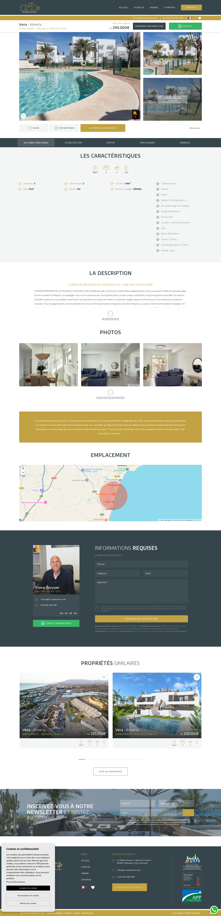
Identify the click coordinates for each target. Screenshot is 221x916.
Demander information (149, 26)
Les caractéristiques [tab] (36, 142)
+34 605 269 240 (46, 605)
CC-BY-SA (197, 520)
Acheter (139, 7)
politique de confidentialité (152, 822)
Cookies (76, 913)
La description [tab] (73, 142)
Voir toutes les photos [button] (110, 394)
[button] (34, 128)
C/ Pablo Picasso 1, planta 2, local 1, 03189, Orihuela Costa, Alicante (134, 861)
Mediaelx (195, 913)
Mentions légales (55, 913)
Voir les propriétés (110, 771)
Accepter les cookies (28, 888)
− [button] (23, 473)
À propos (169, 7)
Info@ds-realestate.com (145, 18)
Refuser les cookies (28, 903)
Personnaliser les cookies (28, 895)
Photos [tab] (110, 142)
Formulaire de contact (129, 887)
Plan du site (87, 913)
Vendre (154, 7)
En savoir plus (110, 315)
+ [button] (23, 468)
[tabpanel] (64, 710)
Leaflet (161, 520)
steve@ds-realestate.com (50, 599)
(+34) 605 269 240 (173, 18)
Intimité (67, 913)
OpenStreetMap (178, 520)
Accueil (123, 7)
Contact (191, 7)
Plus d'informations (15, 882)
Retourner (194, 128)
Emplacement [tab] (147, 142)
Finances (185, 142)
